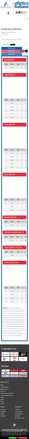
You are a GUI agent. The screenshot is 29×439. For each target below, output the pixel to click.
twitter (19, 12)
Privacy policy (5, 436)
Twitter (3, 414)
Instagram (3, 416)
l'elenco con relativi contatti (18, 324)
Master (2, 397)
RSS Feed (3, 409)
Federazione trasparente (7, 393)
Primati (12, 51)
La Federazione (4, 387)
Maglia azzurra (4, 389)
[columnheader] (6, 64)
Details (24, 434)
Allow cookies (12, 437)
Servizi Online (18, 412)
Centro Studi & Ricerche (7, 395)
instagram (22, 12)
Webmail (17, 416)
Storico (12, 54)
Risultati (11, 48)
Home (2, 385)
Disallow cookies (23, 437)
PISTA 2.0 (3, 391)
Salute (2, 399)
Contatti (17, 409)
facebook (16, 12)
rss (25, 12)
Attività (3, 403)
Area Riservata (19, 414)
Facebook (3, 412)
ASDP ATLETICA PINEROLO (8, 32)
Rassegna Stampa (20, 418)
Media (2, 401)
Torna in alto (14, 426)
